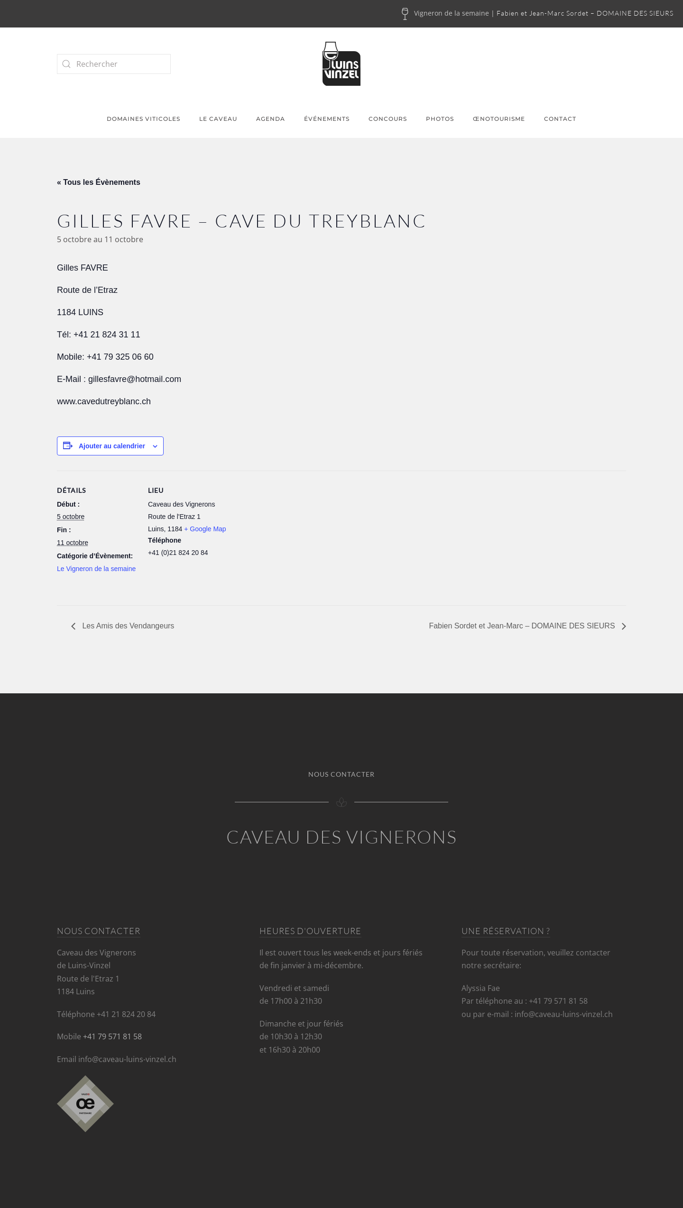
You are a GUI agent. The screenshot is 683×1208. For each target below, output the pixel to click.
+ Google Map (205, 529)
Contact (560, 118)
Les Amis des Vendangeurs (127, 626)
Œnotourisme (499, 118)
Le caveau (218, 118)
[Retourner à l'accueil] (341, 64)
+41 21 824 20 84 (126, 1014)
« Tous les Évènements (98, 182)
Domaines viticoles (143, 118)
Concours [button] (388, 118)
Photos (440, 118)
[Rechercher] (114, 64)
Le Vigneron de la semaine (96, 568)
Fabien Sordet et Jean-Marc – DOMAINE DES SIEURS (523, 626)
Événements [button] (327, 118)
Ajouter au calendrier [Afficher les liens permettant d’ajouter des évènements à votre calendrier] (112, 446)
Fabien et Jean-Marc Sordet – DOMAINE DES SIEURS (585, 13)
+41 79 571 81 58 (112, 1036)
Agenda (270, 118)
